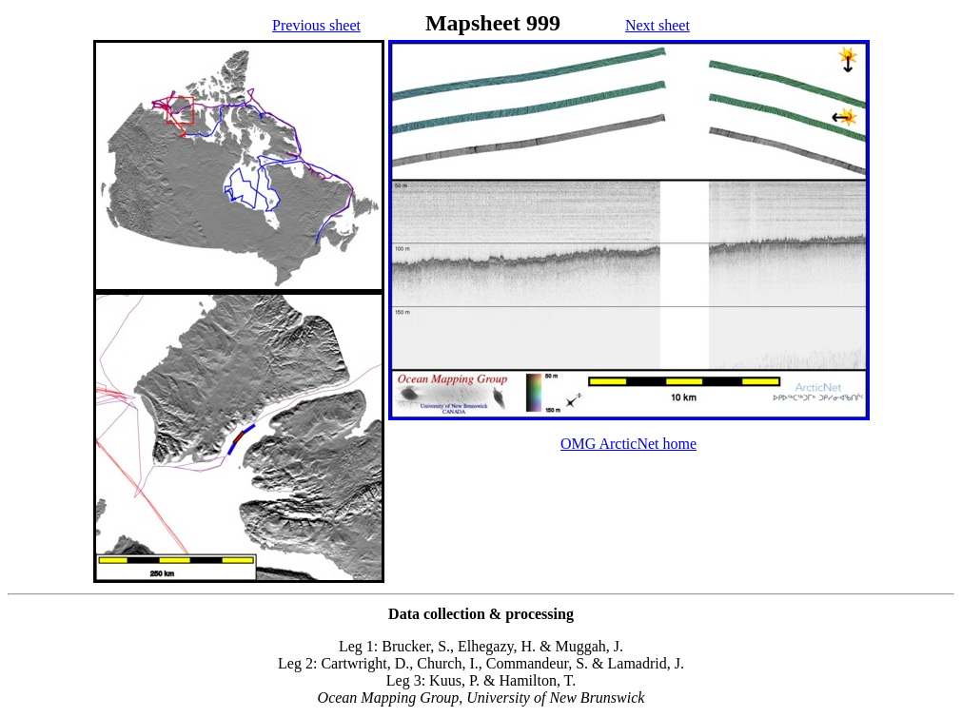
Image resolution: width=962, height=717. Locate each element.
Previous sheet (316, 25)
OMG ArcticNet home (628, 444)
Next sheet (657, 25)
